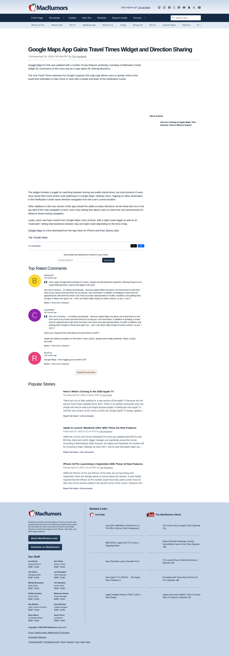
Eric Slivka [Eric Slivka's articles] (58, 560)
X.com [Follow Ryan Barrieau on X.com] (62, 609)
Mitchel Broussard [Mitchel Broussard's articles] (36, 582)
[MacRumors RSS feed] (194, 7)
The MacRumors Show (168, 514)
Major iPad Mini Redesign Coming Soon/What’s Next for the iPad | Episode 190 (181, 543)
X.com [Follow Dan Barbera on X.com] (36, 609)
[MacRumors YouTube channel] (184, 7)
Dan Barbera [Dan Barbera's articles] (33, 603)
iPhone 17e (108, 25)
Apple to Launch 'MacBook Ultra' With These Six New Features (103, 427)
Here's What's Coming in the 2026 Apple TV (91, 391)
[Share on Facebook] (141, 245)
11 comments (34, 246)
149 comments (87, 416)
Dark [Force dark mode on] (88, 642)
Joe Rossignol (105, 431)
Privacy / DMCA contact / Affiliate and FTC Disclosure (49, 633)
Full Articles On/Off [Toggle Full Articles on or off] (51, 642)
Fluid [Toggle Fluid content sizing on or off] (63, 642)
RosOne (48, 353)
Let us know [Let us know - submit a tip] (144, 7)
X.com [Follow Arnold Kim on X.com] (36, 566)
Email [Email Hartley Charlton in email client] (30, 598)
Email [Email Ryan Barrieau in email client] (56, 609)
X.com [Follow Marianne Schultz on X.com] (62, 598)
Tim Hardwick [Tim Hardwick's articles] (59, 582)
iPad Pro (187, 25)
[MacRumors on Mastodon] (178, 7)
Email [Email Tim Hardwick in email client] (56, 587)
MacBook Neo (89, 25)
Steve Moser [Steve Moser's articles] (33, 614)
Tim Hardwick (79, 56)
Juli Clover (107, 395)
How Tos (86, 17)
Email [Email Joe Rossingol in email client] (56, 576)
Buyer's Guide (119, 17)
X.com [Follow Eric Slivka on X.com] (62, 566)
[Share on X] (134, 245)
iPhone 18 (137, 25)
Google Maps (35, 65)
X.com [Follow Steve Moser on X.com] (36, 619)
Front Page (37, 17)
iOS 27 (72, 25)
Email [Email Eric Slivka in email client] (56, 566)
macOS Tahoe (169, 25)
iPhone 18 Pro (37, 25)
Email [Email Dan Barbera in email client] (30, 609)
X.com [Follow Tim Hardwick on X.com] (62, 587)
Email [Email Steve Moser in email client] (30, 619)
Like (58, 303)
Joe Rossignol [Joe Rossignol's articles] (60, 571)
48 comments (86, 492)
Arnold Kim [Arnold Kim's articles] (33, 560)
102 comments (87, 452)
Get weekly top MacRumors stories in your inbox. (86, 254)
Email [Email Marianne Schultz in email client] (56, 598)
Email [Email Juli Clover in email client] (30, 576)
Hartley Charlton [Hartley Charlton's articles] (35, 593)
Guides (72, 17)
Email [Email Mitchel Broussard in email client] (30, 587)
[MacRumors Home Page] (48, 8)
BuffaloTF (49, 275)
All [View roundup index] (199, 25)
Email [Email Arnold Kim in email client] (30, 566)
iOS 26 (152, 25)
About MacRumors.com (44, 537)
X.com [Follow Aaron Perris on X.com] (62, 619)
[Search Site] (186, 17)
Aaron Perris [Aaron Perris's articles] (59, 614)
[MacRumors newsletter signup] (199, 7)
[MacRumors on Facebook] (169, 7)
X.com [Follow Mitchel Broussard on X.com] (36, 587)
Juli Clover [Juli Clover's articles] (32, 571)
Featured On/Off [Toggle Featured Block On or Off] (35, 642)
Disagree (65, 303)
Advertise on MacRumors (45, 546)
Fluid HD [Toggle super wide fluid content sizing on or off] (69, 642)
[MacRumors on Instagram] (164, 7)
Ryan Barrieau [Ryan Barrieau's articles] (60, 603)
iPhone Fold (56, 25)
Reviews (101, 17)
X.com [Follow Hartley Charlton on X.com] (36, 598)
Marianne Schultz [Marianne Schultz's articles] (61, 593)
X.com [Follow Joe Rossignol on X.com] (62, 576)
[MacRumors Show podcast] (159, 7)
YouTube (100, 514)
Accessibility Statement (37, 637)
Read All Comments (86, 372)
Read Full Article (70, 416)
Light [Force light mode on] (82, 642)
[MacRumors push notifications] (189, 7)
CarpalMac (49, 310)
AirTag (123, 25)
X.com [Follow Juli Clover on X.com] (36, 576)
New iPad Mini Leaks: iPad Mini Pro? (122, 561)
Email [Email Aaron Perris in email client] (56, 619)
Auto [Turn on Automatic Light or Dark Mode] (77, 642)
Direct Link (112, 230)
